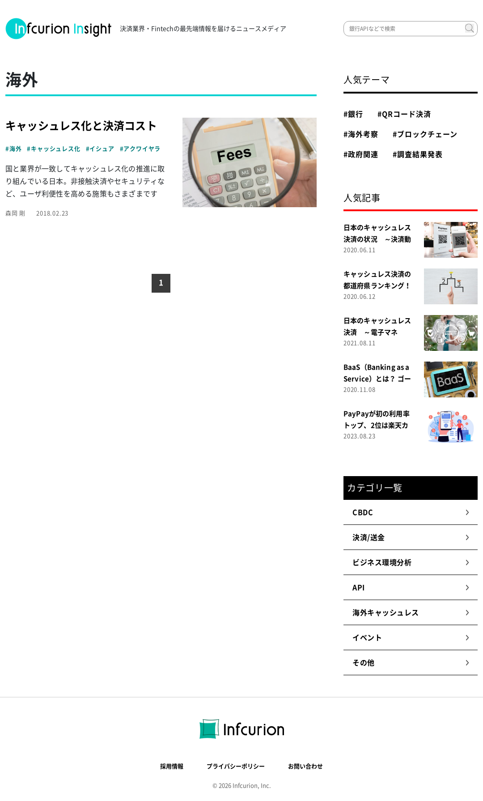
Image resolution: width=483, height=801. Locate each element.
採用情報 (171, 766)
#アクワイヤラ (140, 149)
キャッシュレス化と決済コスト (81, 125)
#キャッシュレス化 (53, 149)
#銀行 (353, 114)
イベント (411, 637)
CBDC (411, 512)
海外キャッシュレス (411, 612)
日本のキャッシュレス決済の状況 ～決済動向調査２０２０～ (377, 239)
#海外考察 (360, 134)
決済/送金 (411, 537)
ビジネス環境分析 (411, 562)
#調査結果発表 (418, 154)
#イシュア (100, 149)
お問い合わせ (305, 766)
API (411, 587)
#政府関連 (360, 154)
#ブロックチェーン (425, 134)
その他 (411, 662)
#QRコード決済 (404, 114)
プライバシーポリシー (236, 766)
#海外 (13, 149)
